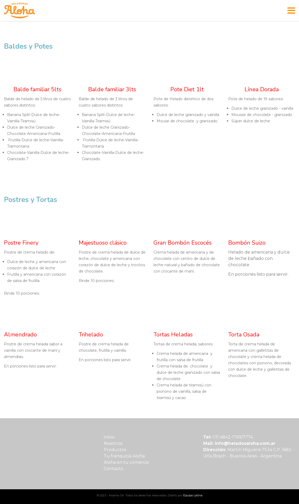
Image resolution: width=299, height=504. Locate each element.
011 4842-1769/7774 (233, 437)
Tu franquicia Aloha (124, 455)
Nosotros (113, 443)
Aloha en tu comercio (126, 462)
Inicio (109, 437)
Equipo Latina (192, 495)
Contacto (113, 468)
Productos (115, 449)
